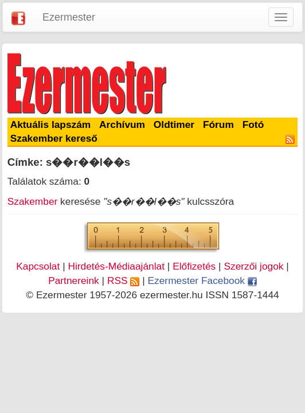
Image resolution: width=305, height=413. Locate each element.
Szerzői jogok (253, 266)
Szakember (32, 201)
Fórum (218, 124)
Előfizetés (194, 266)
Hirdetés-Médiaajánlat (116, 266)
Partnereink (73, 280)
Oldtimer (174, 124)
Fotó (253, 124)
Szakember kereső (53, 138)
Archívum (122, 124)
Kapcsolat (38, 266)
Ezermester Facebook (202, 280)
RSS (123, 280)
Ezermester (68, 17)
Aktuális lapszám (50, 124)
